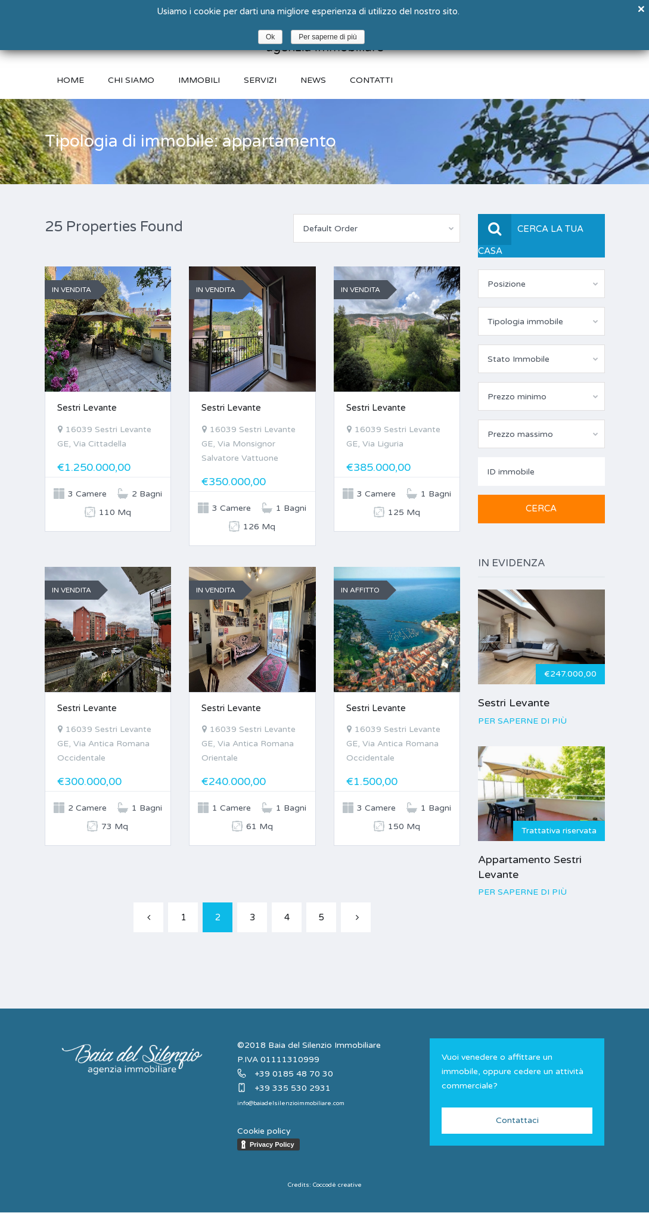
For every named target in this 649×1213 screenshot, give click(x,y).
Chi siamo (131, 80)
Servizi (260, 80)
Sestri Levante (87, 407)
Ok (270, 37)
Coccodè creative (337, 1185)
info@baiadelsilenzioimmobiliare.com (290, 1103)
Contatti (371, 80)
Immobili (199, 80)
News (313, 80)
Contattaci (517, 1120)
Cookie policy (264, 1131)
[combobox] (376, 228)
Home (70, 80)
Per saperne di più (522, 721)
